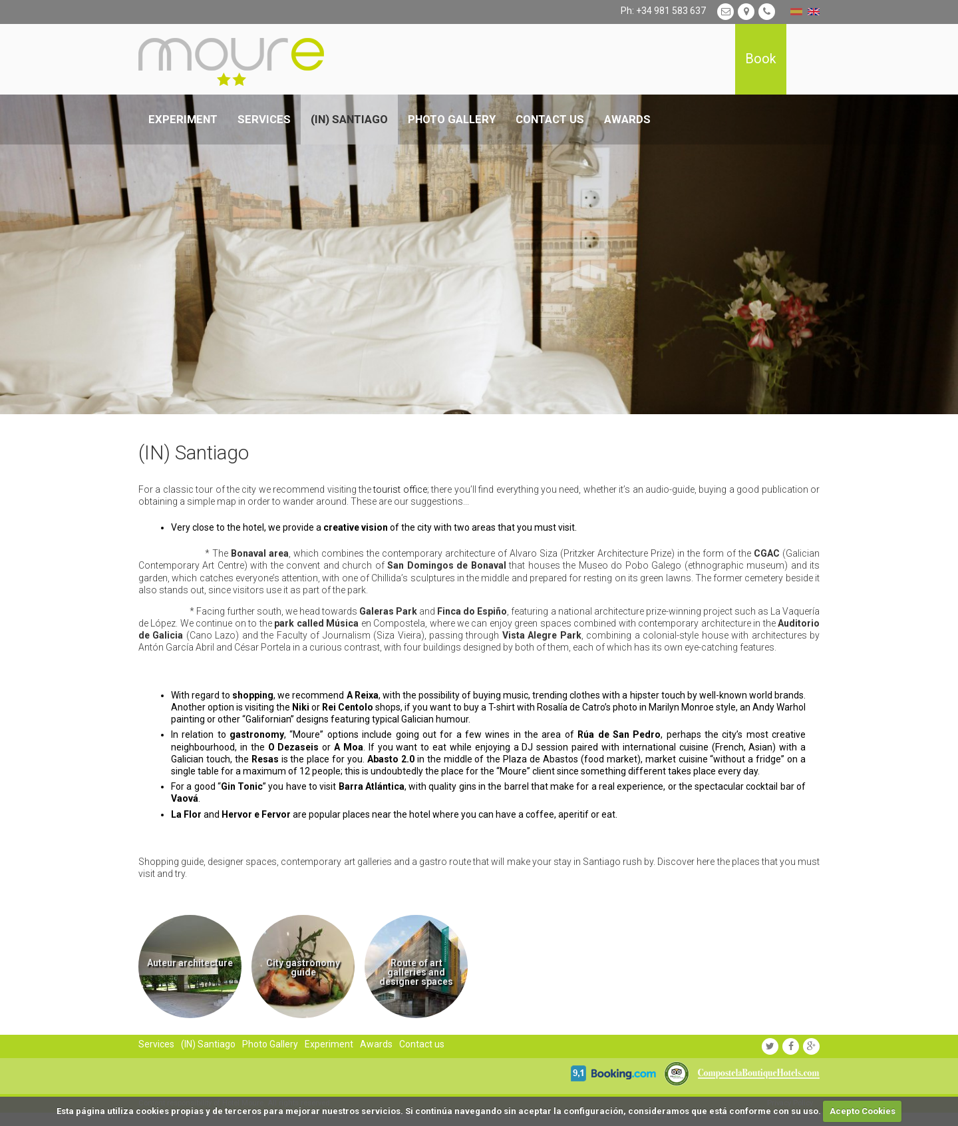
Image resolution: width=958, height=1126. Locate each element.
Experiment (183, 119)
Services (264, 119)
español (796, 11)
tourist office (399, 489)
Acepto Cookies (862, 1111)
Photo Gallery (452, 119)
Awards (627, 119)
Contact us (550, 119)
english (814, 11)
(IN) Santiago (349, 119)
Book (760, 59)
